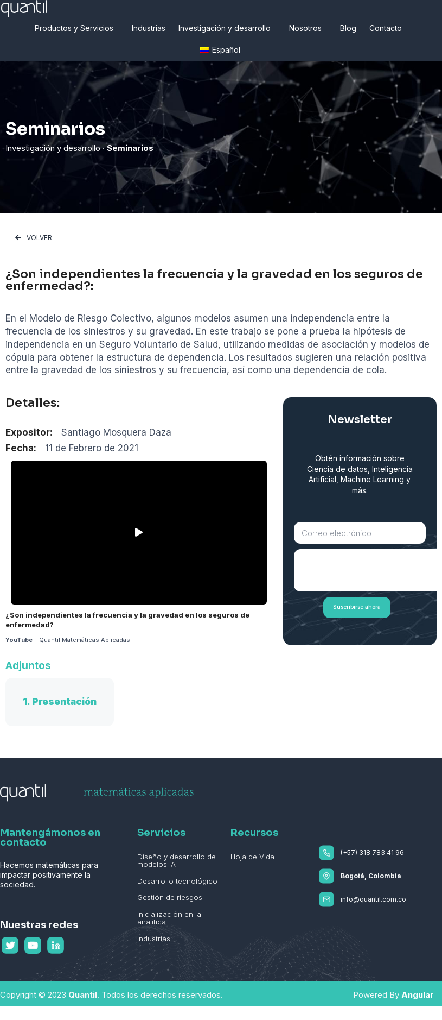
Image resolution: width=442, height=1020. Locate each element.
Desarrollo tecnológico (175, 880)
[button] (33, 238)
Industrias (148, 28)
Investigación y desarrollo (227, 28)
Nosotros (308, 28)
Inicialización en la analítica (168, 917)
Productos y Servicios (77, 28)
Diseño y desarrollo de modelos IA (175, 860)
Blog (348, 28)
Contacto (388, 28)
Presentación (64, 701)
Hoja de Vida (252, 856)
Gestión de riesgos (169, 896)
